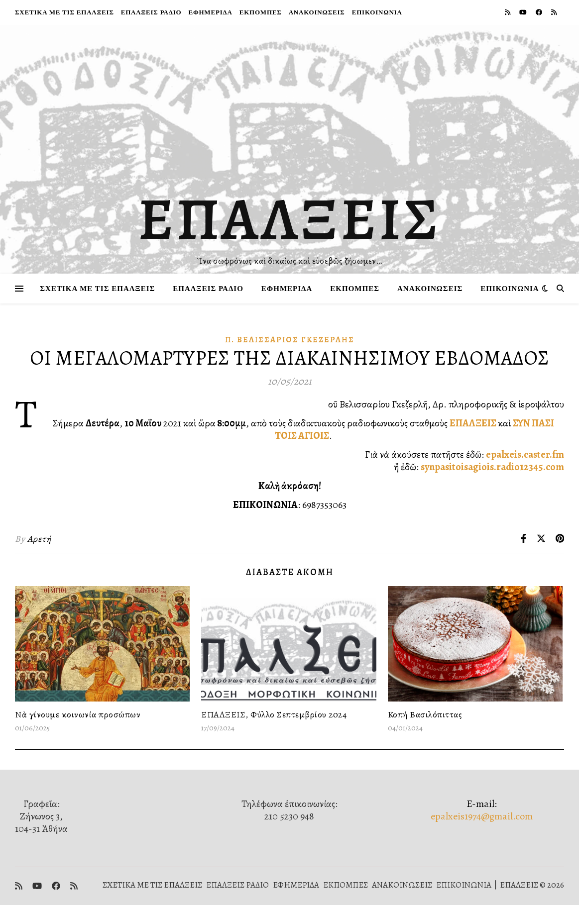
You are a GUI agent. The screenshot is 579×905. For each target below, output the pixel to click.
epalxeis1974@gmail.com (482, 816)
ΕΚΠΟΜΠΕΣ (260, 12)
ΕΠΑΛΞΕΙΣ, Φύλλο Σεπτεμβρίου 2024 (274, 714)
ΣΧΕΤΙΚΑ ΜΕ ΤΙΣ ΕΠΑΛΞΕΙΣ (64, 12)
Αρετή (39, 539)
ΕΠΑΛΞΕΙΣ (289, 219)
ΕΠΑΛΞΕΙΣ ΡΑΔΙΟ (151, 12)
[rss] (508, 12)
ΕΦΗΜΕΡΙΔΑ (210, 12)
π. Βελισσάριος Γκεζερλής (289, 339)
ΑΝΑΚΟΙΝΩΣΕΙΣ (317, 12)
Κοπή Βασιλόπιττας (425, 714)
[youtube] (523, 12)
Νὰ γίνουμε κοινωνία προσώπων (77, 714)
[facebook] (540, 12)
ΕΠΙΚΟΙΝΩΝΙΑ (377, 12)
